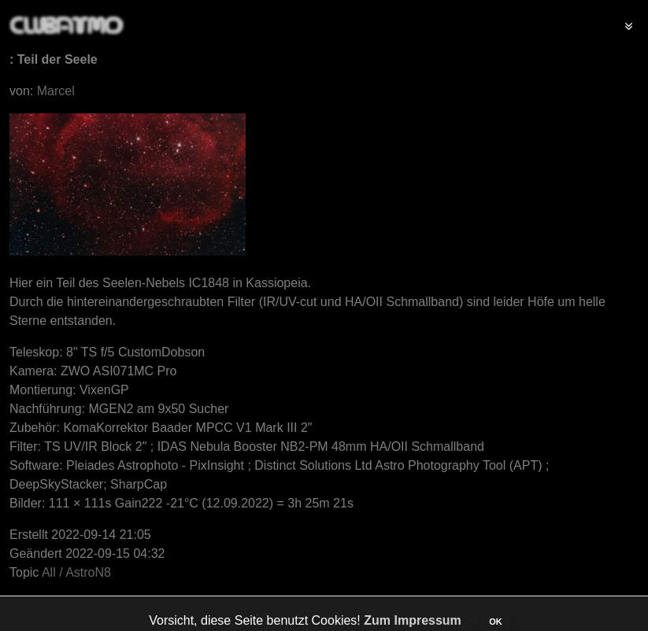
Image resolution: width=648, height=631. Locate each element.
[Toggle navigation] (628, 25)
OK (495, 621)
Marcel (56, 91)
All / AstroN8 (76, 572)
